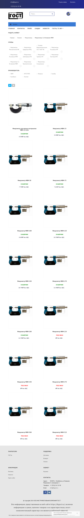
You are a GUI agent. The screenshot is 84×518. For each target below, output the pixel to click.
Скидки (37, 28)
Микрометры (28, 38)
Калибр (54, 74)
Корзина (45, 471)
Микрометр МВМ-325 (59, 432)
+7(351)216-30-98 (15, 6)
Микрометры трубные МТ (41, 56)
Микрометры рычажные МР (54, 48)
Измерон (40, 74)
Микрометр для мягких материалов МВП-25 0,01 (24, 129)
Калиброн (13, 77)
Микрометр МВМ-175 (59, 281)
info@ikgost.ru (14, 2)
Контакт (26, 77)
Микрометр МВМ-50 (24, 180)
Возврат (45, 458)
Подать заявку (63, 2)
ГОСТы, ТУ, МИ (57, 28)
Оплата (45, 461)
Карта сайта (11, 478)
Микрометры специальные (41, 63)
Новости (46, 28)
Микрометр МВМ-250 (24, 382)
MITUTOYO (27, 74)
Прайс (29, 28)
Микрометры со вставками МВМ (14, 63)
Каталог (15, 24)
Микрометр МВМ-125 (59, 231)
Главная (11, 28)
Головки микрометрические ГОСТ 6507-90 (42, 47)
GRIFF (11, 74)
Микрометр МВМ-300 (24, 432)
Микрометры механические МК (14, 48)
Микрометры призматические (27, 63)
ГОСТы (10, 455)
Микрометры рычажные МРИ (13, 56)
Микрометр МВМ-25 (59, 128)
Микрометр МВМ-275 (59, 382)
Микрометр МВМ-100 (24, 231)
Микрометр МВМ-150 (24, 281)
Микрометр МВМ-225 (59, 331)
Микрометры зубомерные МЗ (27, 56)
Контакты (72, 2)
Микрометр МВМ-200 (24, 331)
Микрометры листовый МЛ (54, 56)
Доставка (46, 455)
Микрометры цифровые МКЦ (27, 48)
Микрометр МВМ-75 (59, 180)
